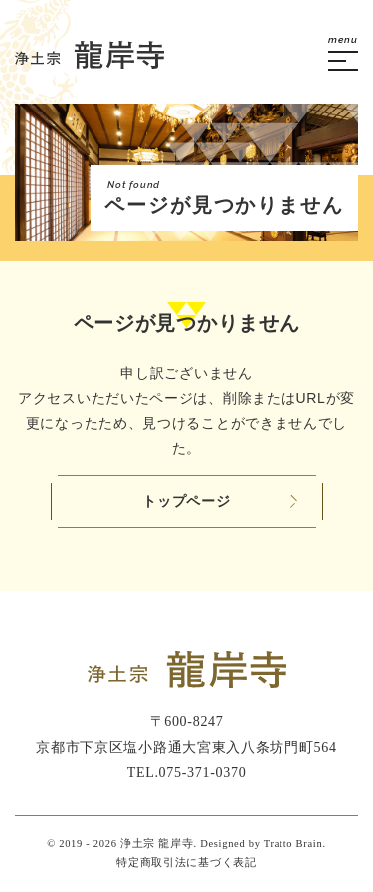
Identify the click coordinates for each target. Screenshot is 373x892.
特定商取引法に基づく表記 (186, 862)
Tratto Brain (293, 843)
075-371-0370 (203, 772)
